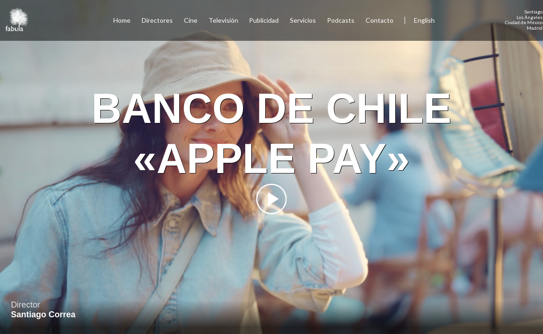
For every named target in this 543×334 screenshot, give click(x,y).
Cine (190, 20)
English (424, 20)
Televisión (223, 20)
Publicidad (264, 20)
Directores (157, 20)
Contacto (379, 20)
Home (122, 20)
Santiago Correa (43, 314)
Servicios (303, 20)
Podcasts (340, 20)
